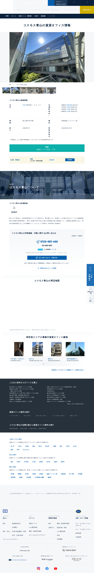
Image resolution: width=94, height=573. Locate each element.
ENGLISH (58, 1)
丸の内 (75, 431)
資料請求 (70, 145)
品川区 (48, 446)
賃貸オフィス (33, 509)
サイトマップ (67, 565)
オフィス (24, 3)
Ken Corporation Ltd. (6, 6)
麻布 (61, 431)
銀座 (12, 434)
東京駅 (12, 458)
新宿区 (41, 446)
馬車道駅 (13, 462)
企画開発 (59, 524)
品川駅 (27, 458)
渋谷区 (25, 105)
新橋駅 (19, 458)
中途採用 (78, 522)
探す (4, 509)
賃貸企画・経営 (62, 513)
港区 (12, 446)
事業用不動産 (34, 3)
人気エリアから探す (16, 424)
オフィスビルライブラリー (37, 520)
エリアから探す (13, 401)
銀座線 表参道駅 (13, 413)
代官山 (40, 431)
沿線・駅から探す (41, 401)
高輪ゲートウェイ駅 (52, 458)
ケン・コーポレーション (83, 514)
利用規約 (57, 565)
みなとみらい (26, 434)
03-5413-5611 (47, 231)
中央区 (34, 446)
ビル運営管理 (36, 10)
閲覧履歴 (73, 4)
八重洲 (54, 431)
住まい (17, 3)
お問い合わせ (87, 10)
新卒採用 (78, 518)
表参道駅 (69, 105)
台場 (18, 434)
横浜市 (63, 446)
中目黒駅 (80, 458)
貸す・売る (6, 516)
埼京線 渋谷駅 (32, 413)
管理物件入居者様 (60, 4)
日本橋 (27, 431)
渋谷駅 (68, 107)
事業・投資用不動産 (53, 10)
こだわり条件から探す (58, 401)
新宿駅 (41, 458)
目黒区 (55, 446)
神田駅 (21, 462)
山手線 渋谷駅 (23, 413)
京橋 (33, 431)
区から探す (27, 401)
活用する (51, 513)
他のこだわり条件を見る (75, 389)
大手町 (67, 431)
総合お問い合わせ (28, 565)
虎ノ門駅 (71, 458)
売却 (58, 520)
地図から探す (73, 401)
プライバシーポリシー (44, 565)
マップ (54, 234)
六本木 (19, 431)
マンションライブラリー (10, 524)
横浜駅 (49, 462)
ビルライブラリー (71, 10)
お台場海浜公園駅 (39, 462)
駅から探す (13, 451)
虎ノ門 (12, 431)
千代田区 (26, 446)
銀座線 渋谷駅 (42, 413)
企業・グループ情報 (47, 3)
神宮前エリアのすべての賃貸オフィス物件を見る (67, 355)
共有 (90, 301)
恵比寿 (47, 431)
